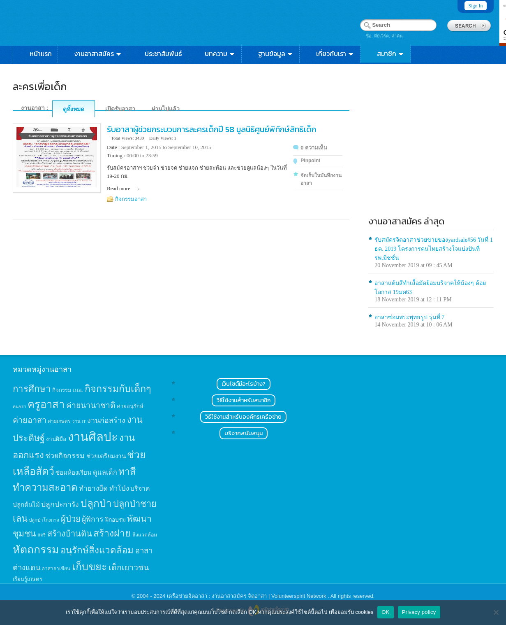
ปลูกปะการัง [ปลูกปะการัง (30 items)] (60, 504)
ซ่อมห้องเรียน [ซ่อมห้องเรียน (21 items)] (73, 472)
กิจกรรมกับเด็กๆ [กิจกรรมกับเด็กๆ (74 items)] (118, 388)
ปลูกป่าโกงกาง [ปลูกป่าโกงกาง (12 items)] (44, 520)
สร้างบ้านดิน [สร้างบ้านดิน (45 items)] (69, 533)
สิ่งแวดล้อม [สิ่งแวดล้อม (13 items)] (144, 535)
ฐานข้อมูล (275, 53)
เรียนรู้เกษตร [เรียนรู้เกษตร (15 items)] (27, 579)
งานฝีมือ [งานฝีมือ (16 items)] (56, 439)
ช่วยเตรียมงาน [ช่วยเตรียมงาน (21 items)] (106, 455)
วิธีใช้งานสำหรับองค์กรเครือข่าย (243, 417)
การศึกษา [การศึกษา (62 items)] (32, 389)
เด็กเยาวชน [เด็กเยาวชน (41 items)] (129, 567)
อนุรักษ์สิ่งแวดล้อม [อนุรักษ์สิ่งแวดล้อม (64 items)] (97, 550)
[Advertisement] (430, 146)
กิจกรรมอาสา (131, 199)
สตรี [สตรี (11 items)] (41, 534)
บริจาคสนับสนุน (243, 433)
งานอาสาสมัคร (98, 53)
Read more (118, 188)
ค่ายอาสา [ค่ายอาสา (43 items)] (29, 419)
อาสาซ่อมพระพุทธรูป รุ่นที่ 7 (409, 317)
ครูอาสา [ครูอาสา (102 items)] (46, 404)
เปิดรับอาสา (120, 108)
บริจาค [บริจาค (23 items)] (140, 488)
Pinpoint (310, 160)
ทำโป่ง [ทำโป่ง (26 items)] (119, 488)
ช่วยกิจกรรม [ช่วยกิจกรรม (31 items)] (65, 456)
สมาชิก (390, 53)
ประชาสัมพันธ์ (163, 53)
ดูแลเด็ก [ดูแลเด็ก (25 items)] (105, 472)
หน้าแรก (41, 53)
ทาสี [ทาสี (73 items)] (127, 471)
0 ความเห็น (313, 148)
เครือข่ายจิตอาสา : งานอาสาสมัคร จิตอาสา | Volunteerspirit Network (247, 596)
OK (385, 612)
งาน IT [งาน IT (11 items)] (79, 421)
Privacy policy (419, 612)
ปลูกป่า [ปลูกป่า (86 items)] (96, 503)
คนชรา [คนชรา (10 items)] (19, 406)
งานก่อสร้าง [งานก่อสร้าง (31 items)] (106, 420)
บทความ (220, 53)
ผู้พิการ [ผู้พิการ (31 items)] (93, 519)
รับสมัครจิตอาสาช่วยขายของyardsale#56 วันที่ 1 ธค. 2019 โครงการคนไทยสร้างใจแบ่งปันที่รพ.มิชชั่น (433, 249)
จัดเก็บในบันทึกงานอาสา (321, 179)
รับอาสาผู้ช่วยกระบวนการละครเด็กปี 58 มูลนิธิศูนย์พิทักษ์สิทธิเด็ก (211, 129)
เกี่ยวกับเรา (335, 53)
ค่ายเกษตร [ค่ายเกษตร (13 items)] (59, 421)
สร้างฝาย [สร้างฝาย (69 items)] (112, 533)
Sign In (475, 6)
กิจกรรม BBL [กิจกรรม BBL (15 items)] (67, 390)
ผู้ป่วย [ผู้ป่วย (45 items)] (71, 518)
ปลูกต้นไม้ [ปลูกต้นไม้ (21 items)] (26, 504)
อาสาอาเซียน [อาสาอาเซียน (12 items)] (56, 568)
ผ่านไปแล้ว (166, 108)
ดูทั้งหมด (73, 109)
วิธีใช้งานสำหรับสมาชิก (243, 400)
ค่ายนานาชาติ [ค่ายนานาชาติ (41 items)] (91, 405)
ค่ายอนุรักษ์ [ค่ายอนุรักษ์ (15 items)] (130, 406)
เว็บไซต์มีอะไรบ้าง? (244, 384)
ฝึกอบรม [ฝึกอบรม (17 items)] (115, 519)
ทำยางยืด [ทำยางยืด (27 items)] (93, 488)
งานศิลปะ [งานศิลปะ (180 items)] (93, 436)
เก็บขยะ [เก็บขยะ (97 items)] (89, 566)
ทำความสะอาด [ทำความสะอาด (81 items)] (45, 487)
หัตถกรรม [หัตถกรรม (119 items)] (36, 549)
